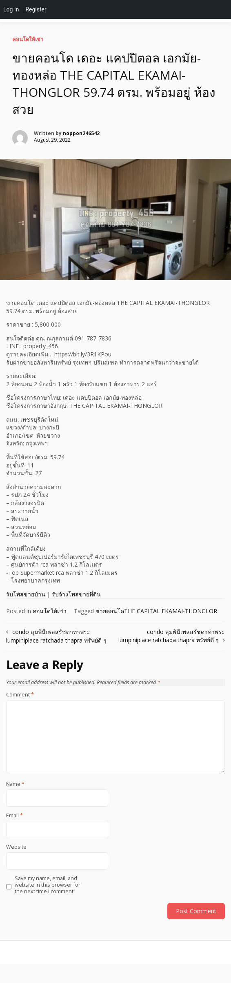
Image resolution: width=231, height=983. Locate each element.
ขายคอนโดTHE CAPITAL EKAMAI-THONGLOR (156, 611)
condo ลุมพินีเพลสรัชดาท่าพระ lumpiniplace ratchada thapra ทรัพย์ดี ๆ (171, 636)
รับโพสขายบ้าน (25, 594)
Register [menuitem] (35, 9)
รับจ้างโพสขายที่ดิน (76, 594)
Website (16, 847)
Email (14, 815)
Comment (20, 695)
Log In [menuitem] (11, 9)
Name (15, 784)
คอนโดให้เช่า (27, 39)
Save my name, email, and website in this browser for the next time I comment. (47, 885)
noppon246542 (81, 133)
